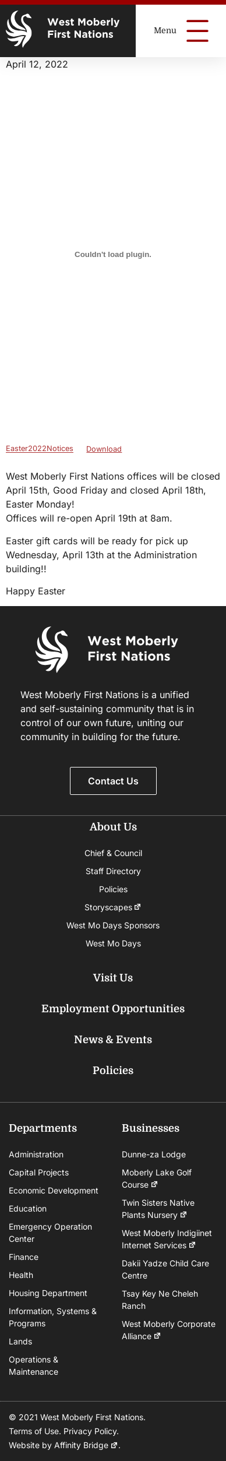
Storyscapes (113, 907)
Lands (20, 1341)
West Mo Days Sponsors (113, 925)
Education (28, 1208)
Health (21, 1275)
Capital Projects (39, 1172)
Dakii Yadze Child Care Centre (165, 1269)
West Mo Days (113, 943)
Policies (113, 889)
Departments (43, 1128)
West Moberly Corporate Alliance (169, 1330)
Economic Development (53, 1190)
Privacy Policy (89, 1431)
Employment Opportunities (113, 1009)
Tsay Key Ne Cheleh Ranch (160, 1300)
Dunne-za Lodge (154, 1154)
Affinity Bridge (86, 1445)
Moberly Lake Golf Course (157, 1179)
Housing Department (48, 1293)
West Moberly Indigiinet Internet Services (167, 1239)
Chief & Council (113, 853)
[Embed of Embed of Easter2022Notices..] (113, 254)
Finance (23, 1257)
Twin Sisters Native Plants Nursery (158, 1209)
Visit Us (113, 978)
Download (104, 449)
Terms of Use (34, 1431)
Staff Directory (113, 871)
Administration (36, 1154)
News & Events (113, 1039)
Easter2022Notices (39, 449)
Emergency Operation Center (50, 1232)
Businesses (150, 1128)
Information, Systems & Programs (53, 1317)
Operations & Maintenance (33, 1365)
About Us (113, 827)
